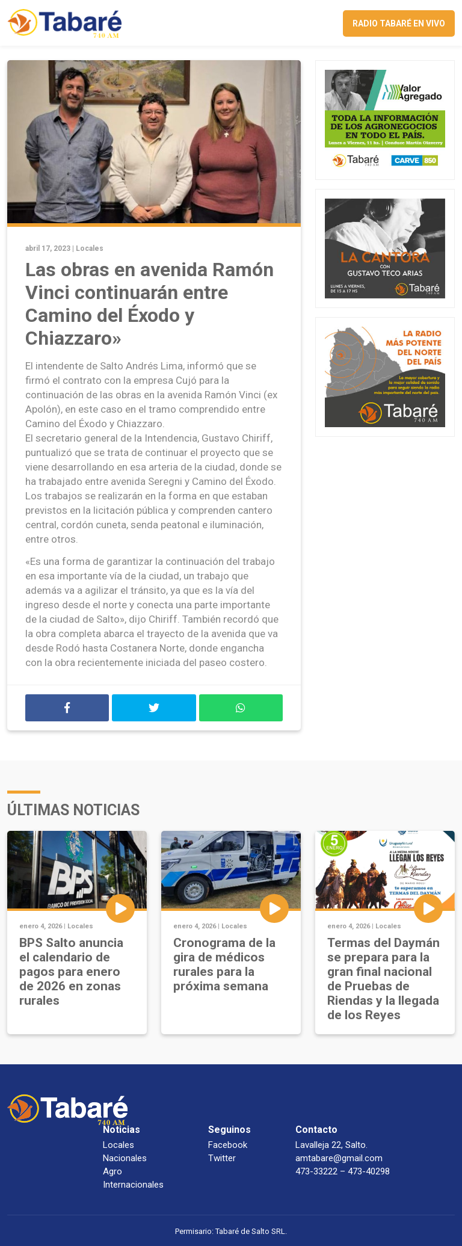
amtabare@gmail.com (339, 1158)
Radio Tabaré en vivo (399, 23)
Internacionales (133, 1184)
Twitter (222, 1158)
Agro (112, 1171)
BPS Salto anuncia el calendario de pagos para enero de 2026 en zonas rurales (71, 972)
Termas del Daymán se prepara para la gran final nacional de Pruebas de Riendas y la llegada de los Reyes (383, 979)
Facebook (227, 1145)
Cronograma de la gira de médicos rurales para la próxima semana (224, 964)
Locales (89, 248)
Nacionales (125, 1158)
